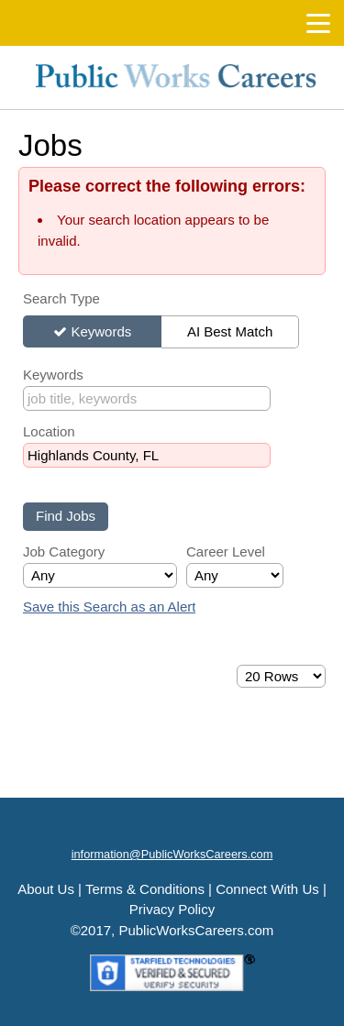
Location (49, 431)
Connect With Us (267, 889)
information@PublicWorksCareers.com (172, 854)
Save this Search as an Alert (109, 606)
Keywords (101, 331)
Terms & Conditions (145, 889)
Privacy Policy (172, 909)
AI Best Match (229, 331)
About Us (45, 889)
